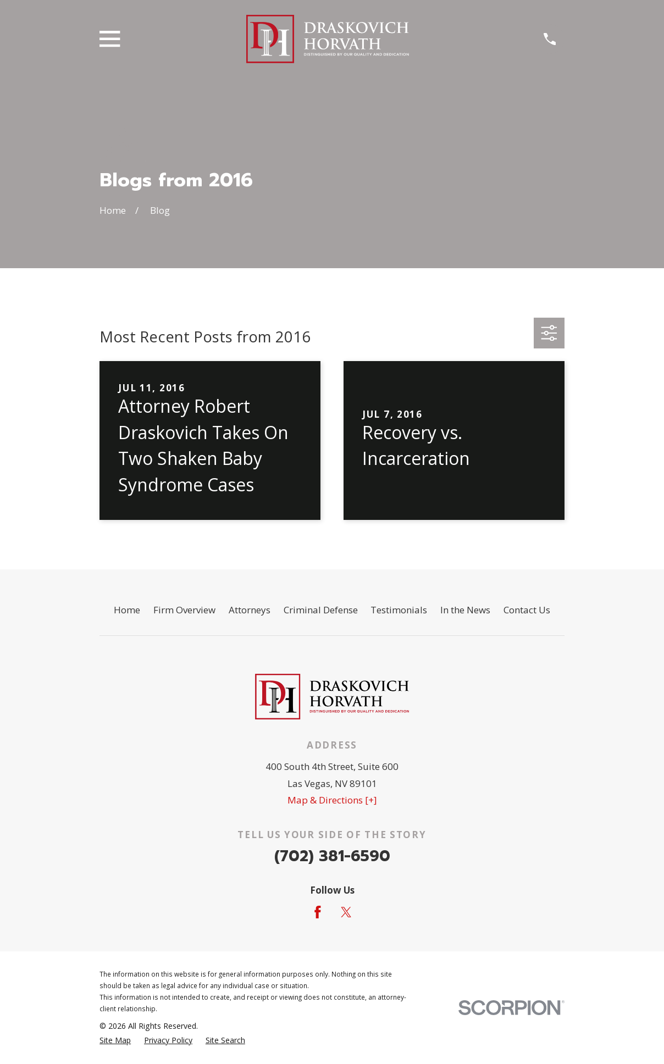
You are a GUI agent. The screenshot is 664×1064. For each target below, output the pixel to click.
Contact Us (526, 609)
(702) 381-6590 (332, 856)
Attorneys (249, 609)
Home (127, 609)
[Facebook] (317, 912)
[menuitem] (115, 1040)
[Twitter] (346, 912)
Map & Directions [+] (332, 800)
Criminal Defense (321, 609)
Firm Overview (184, 609)
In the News (465, 609)
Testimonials (398, 609)
